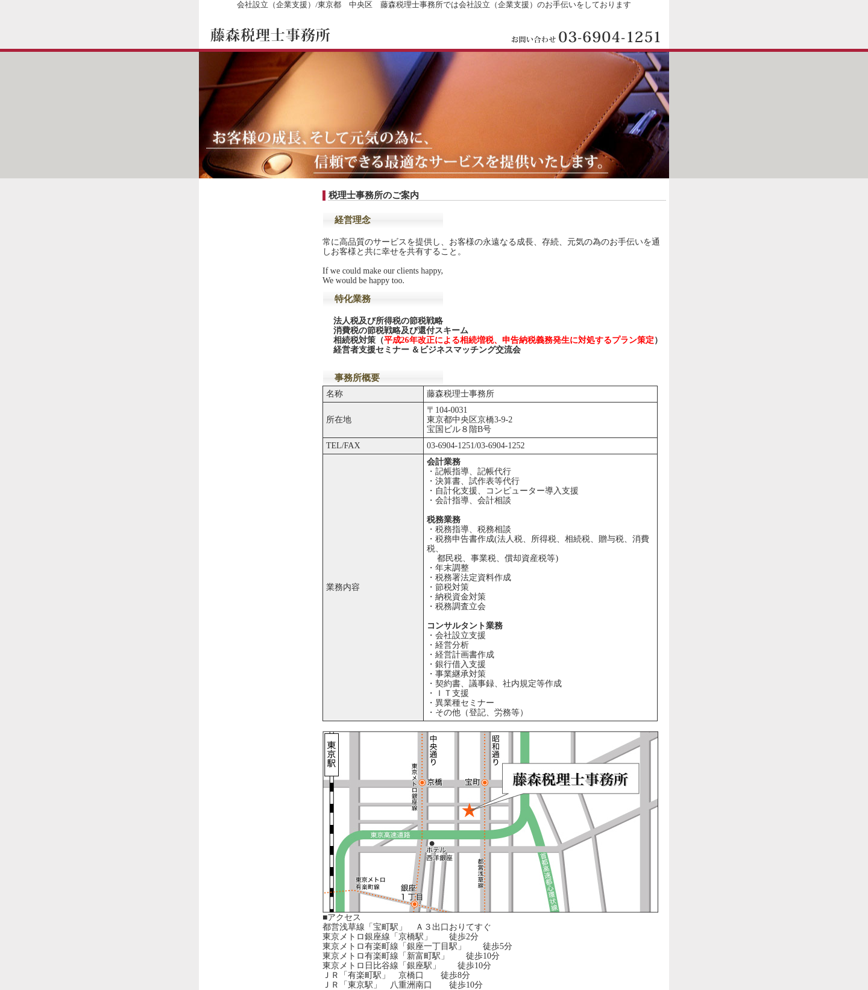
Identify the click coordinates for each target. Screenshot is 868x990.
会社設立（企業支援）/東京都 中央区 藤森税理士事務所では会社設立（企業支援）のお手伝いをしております (434, 4)
